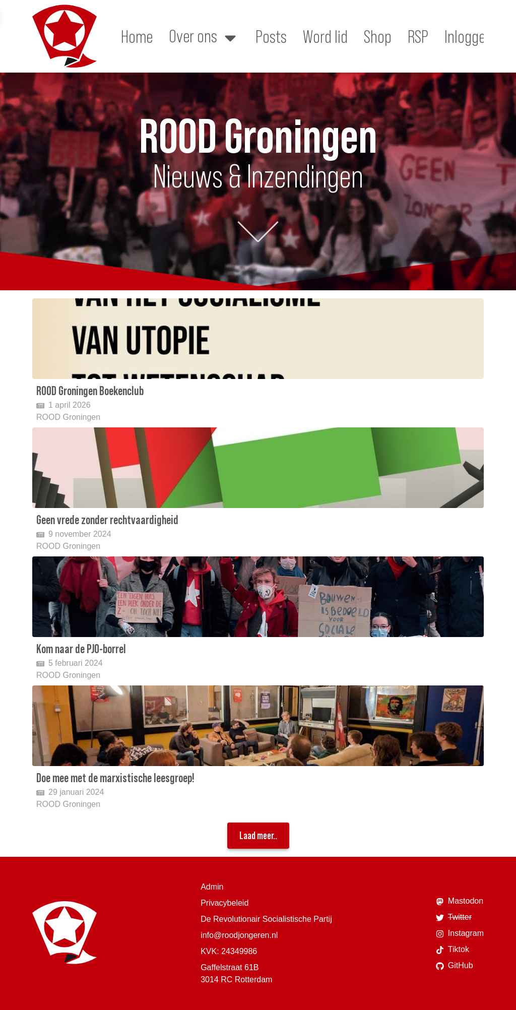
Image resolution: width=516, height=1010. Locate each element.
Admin (212, 886)
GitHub (454, 965)
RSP (418, 36)
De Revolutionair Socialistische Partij (266, 919)
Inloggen (468, 36)
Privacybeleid (224, 903)
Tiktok (452, 949)
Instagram (460, 933)
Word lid (325, 36)
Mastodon (459, 901)
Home (137, 36)
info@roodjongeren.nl (239, 935)
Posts (271, 36)
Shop (378, 36)
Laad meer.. (258, 835)
